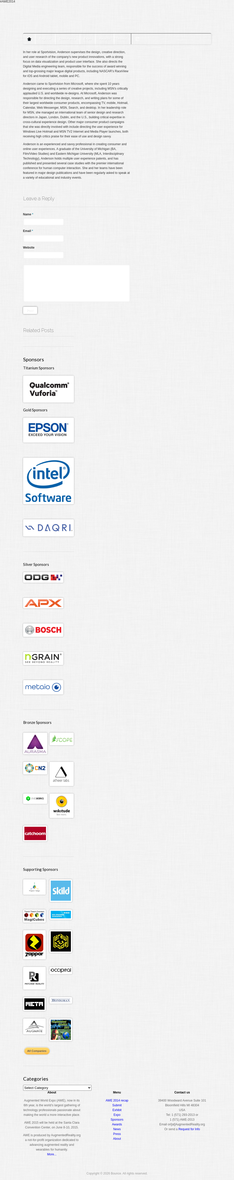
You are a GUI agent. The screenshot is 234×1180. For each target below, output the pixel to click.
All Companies (36, 1050)
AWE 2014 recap (117, 1100)
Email (28, 231)
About (122, 39)
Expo (87, 39)
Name (28, 214)
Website (29, 247)
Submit (117, 1105)
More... (51, 1154)
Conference (67, 39)
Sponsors (117, 1119)
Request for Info (189, 1129)
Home (29, 38)
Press (117, 1134)
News (117, 1129)
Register (45, 39)
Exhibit (116, 1110)
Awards (104, 39)
